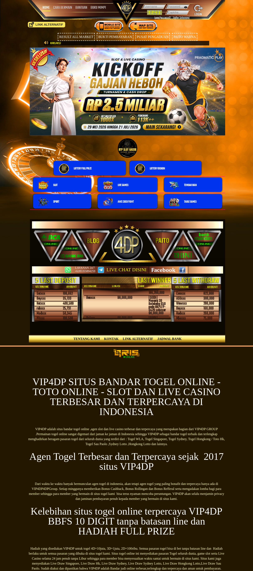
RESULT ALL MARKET (76, 37)
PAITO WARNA (184, 37)
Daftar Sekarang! (181, 18)
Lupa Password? (163, 18)
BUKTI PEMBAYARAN (115, 37)
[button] (90, 168)
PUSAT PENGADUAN (152, 37)
